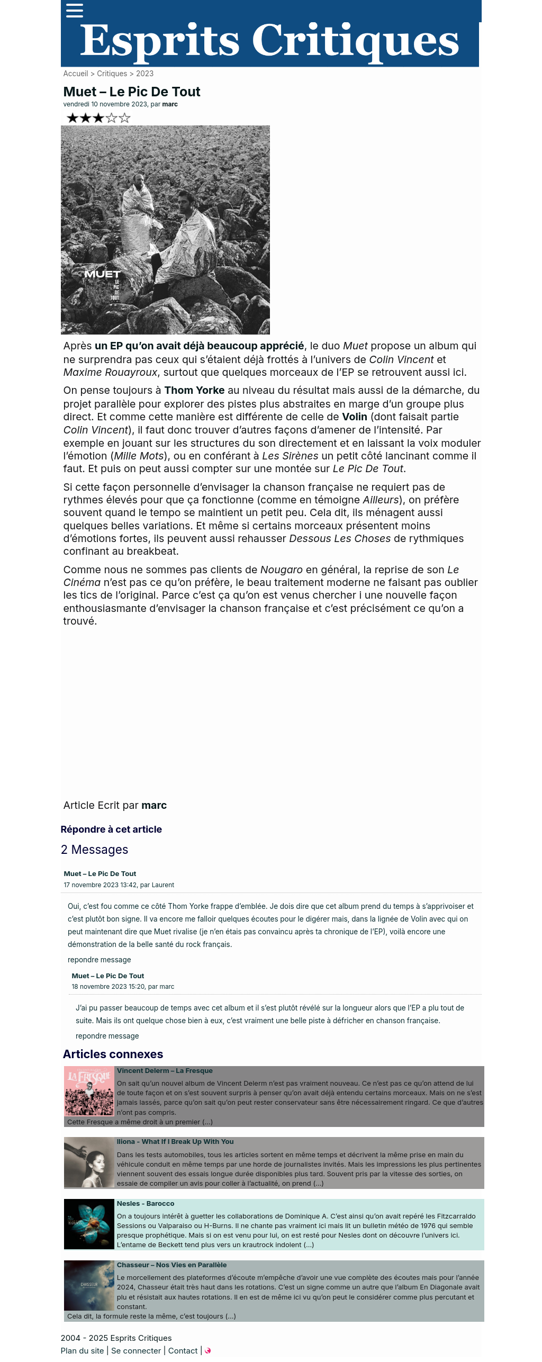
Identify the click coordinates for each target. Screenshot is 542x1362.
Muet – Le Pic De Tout (100, 873)
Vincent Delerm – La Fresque (165, 1070)
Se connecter (136, 1351)
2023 (144, 73)
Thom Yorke (194, 390)
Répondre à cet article (111, 829)
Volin (354, 416)
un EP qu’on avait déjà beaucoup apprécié (199, 345)
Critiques (112, 73)
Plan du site (82, 1351)
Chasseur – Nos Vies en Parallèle (172, 1264)
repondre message (99, 959)
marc (170, 104)
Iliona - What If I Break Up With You (175, 1141)
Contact (183, 1351)
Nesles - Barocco (146, 1203)
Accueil (76, 73)
